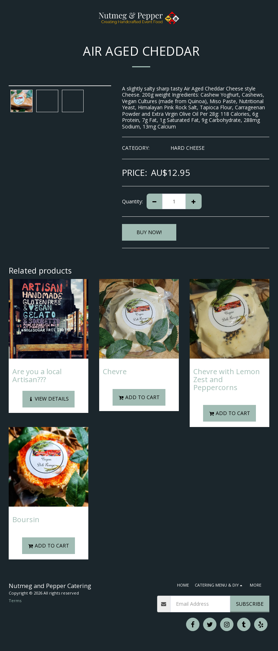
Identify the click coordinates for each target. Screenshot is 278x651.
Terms (15, 600)
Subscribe (250, 603)
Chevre (115, 371)
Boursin (25, 519)
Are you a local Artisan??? (37, 375)
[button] (8, 17)
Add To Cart (139, 397)
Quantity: (132, 201)
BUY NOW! (149, 232)
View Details (48, 398)
